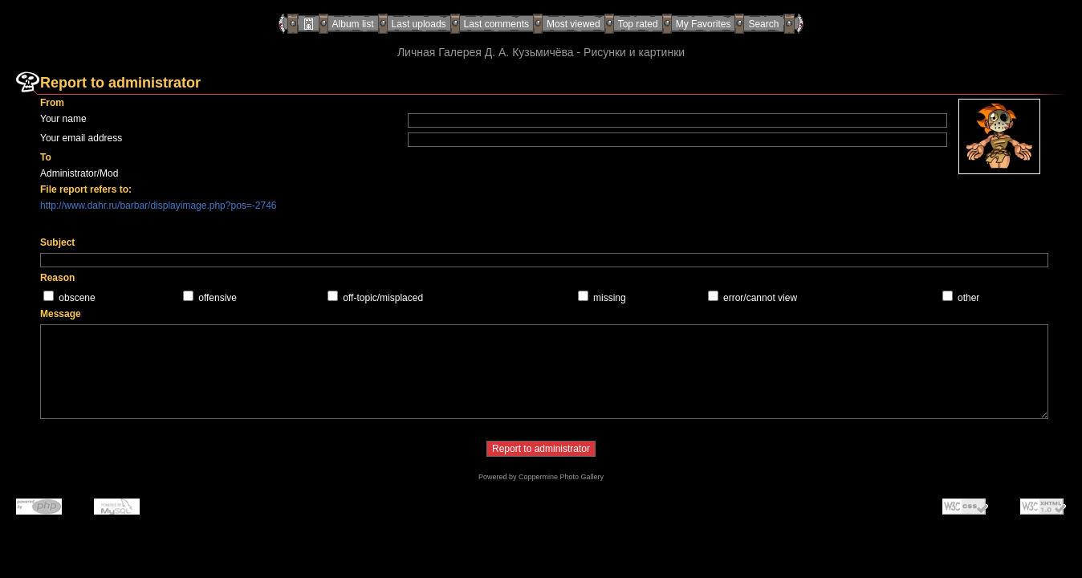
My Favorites (703, 24)
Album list (353, 24)
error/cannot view (760, 297)
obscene (77, 297)
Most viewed (573, 24)
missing (609, 297)
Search (763, 24)
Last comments (496, 24)
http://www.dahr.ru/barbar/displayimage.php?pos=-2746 (158, 205)
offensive (217, 297)
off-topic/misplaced (383, 297)
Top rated (638, 24)
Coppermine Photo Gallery (561, 477)
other (968, 297)
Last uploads (419, 24)
